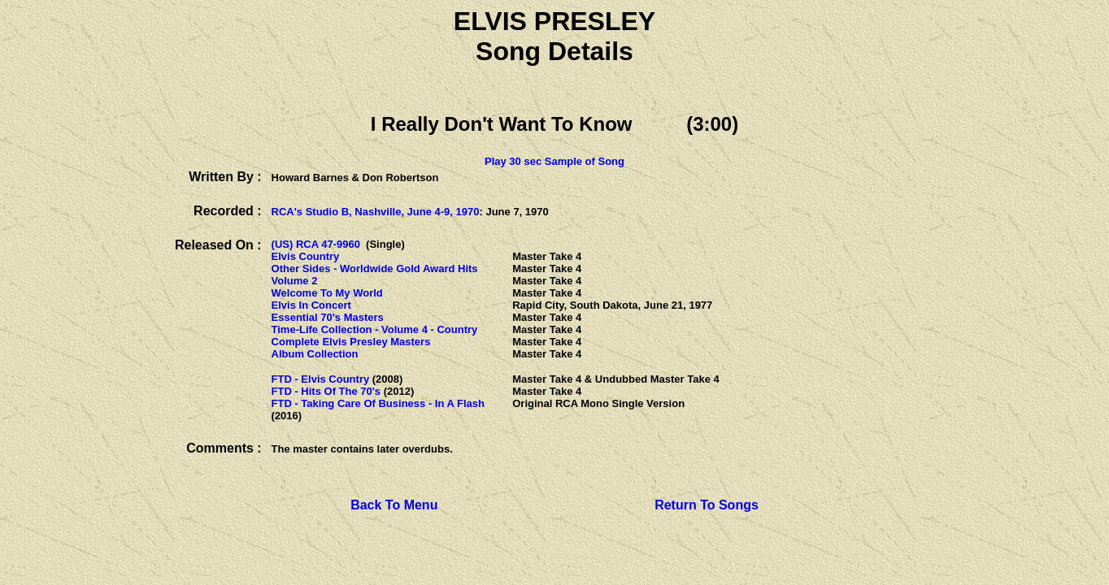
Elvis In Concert (311, 305)
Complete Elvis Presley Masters (351, 342)
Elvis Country (306, 256)
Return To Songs (707, 505)
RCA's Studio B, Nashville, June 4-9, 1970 (376, 212)
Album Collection (315, 354)
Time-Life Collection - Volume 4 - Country (375, 329)
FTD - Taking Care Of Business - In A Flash (378, 403)
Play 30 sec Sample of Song (554, 161)
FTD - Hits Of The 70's (326, 391)
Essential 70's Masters (328, 317)
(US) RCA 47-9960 (316, 244)
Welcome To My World (327, 293)
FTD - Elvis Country (321, 379)
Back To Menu (393, 505)
